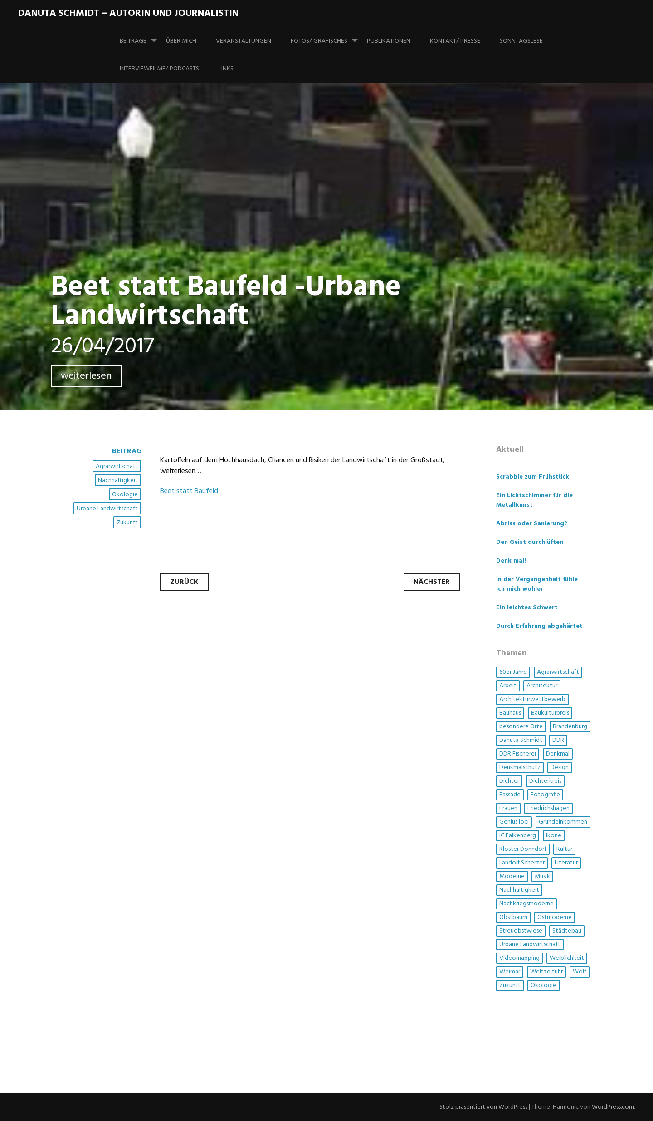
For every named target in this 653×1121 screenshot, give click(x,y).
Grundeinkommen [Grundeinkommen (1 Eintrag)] (563, 822)
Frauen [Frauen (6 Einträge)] (508, 808)
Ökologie (125, 494)
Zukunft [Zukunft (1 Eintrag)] (510, 985)
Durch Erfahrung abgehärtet (539, 626)
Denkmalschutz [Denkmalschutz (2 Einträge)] (520, 767)
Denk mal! (511, 561)
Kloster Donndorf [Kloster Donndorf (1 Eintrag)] (522, 849)
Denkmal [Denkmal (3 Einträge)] (558, 754)
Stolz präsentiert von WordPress (483, 1107)
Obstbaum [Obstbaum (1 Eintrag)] (513, 917)
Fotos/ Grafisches (328, 36)
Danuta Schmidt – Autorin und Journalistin (128, 13)
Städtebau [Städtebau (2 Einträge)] (566, 931)
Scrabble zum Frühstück (532, 477)
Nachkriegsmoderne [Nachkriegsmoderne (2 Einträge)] (526, 904)
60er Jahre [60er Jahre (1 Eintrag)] (513, 672)
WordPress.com (613, 1107)
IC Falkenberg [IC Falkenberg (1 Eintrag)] (517, 835)
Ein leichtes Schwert (527, 607)
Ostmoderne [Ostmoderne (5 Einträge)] (554, 917)
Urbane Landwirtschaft (107, 509)
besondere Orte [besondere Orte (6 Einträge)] (521, 726)
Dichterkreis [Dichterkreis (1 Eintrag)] (545, 781)
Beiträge (142, 36)
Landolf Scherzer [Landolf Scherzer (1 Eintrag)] (522, 863)
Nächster (432, 582)
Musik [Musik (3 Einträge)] (542, 876)
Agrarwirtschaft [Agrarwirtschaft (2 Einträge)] (558, 672)
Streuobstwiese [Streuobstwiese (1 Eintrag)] (520, 931)
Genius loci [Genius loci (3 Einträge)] (514, 822)
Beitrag (127, 451)
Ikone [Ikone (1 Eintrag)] (553, 835)
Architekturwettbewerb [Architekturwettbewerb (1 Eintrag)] (532, 699)
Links (226, 69)
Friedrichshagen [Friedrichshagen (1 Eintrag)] (548, 808)
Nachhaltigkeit (118, 480)
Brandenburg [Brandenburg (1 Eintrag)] (570, 726)
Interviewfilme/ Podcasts (159, 69)
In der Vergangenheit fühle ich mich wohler (537, 584)
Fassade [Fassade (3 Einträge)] (510, 795)
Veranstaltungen (243, 41)
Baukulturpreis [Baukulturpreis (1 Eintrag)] (550, 713)
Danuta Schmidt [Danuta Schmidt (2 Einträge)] (520, 740)
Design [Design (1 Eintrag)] (560, 767)
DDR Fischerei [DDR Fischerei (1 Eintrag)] (517, 754)
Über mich (181, 41)
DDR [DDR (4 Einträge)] (558, 740)
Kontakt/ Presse (455, 41)
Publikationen (388, 41)
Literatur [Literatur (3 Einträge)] (566, 863)
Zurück (184, 582)
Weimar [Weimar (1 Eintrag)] (509, 972)
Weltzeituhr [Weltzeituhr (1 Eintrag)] (546, 972)
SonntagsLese (521, 41)
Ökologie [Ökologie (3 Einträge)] (543, 985)
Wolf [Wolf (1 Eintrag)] (579, 972)
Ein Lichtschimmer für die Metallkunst (534, 500)
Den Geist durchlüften (529, 542)
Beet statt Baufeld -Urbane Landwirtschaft (226, 302)
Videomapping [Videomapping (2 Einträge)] (519, 958)
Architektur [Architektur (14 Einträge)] (541, 686)
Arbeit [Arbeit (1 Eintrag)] (508, 686)
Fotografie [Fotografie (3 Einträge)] (545, 795)
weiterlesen (86, 376)
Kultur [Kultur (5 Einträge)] (564, 849)
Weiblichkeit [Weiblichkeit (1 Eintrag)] (567, 958)
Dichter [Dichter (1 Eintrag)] (509, 781)
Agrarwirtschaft (117, 466)
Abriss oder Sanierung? (531, 524)
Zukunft (127, 523)
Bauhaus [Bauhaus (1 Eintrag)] (510, 713)
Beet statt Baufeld (189, 491)
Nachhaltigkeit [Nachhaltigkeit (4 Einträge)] (519, 890)
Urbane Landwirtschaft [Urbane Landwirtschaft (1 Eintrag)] (529, 944)
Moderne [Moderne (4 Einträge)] (512, 876)
